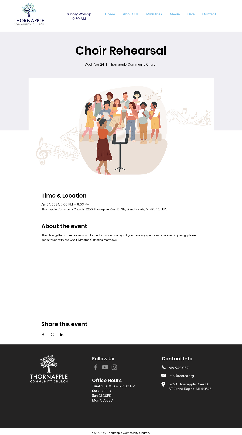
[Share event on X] (52, 334)
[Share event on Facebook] (43, 334)
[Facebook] (95, 367)
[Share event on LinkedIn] (62, 334)
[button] (154, 14)
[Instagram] (114, 367)
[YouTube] (105, 367)
